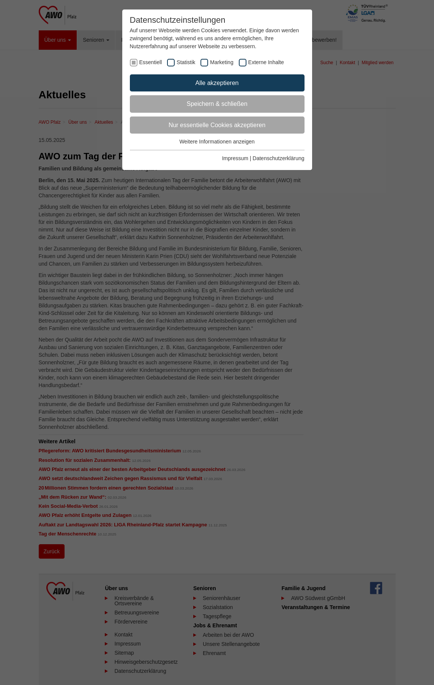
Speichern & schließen (216, 104)
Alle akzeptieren (217, 83)
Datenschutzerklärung (278, 158)
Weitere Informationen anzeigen (216, 142)
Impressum (235, 158)
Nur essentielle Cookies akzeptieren (217, 125)
